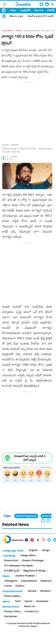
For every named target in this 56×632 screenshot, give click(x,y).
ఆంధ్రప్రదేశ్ (25, 10)
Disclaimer (10, 617)
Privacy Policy (12, 612)
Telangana (10, 581)
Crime (7, 586)
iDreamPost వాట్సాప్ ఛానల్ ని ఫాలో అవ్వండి (30, 458)
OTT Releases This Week (18, 566)
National (46, 581)
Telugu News (7, 30)
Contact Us (31, 612)
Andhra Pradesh (25, 576)
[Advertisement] (28, 112)
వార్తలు (13, 10)
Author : (10, 144)
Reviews (45, 591)
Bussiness (42, 601)
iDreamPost (11, 561)
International (29, 581)
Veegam (33, 626)
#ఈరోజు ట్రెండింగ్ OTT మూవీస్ (41, 16)
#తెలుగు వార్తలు (16, 16)
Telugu (46, 550)
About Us (29, 606)
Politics (20, 586)
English (33, 550)
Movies (32, 591)
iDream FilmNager (33, 561)
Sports (28, 601)
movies (18, 30)
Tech (18, 601)
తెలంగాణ (38, 10)
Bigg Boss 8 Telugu (34, 571)
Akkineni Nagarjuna (26, 515)
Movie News (48, 515)
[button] (48, 521)
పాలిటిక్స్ (51, 10)
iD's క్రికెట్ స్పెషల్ (11, 571)
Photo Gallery (12, 596)
